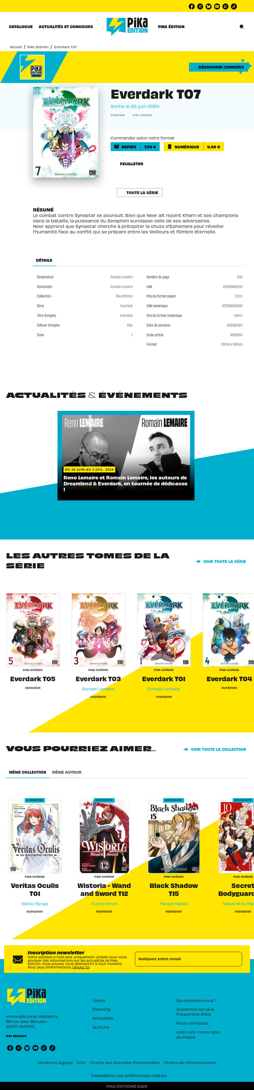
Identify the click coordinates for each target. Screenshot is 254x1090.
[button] (218, 67)
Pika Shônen (38, 47)
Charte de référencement (190, 1062)
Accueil (16, 47)
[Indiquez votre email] (182, 959)
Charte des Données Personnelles (125, 1062)
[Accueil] (127, 27)
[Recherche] (242, 27)
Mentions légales (55, 1062)
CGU (81, 1062)
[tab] (21, 27)
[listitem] (192, 6)
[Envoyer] (236, 959)
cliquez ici (81, 967)
